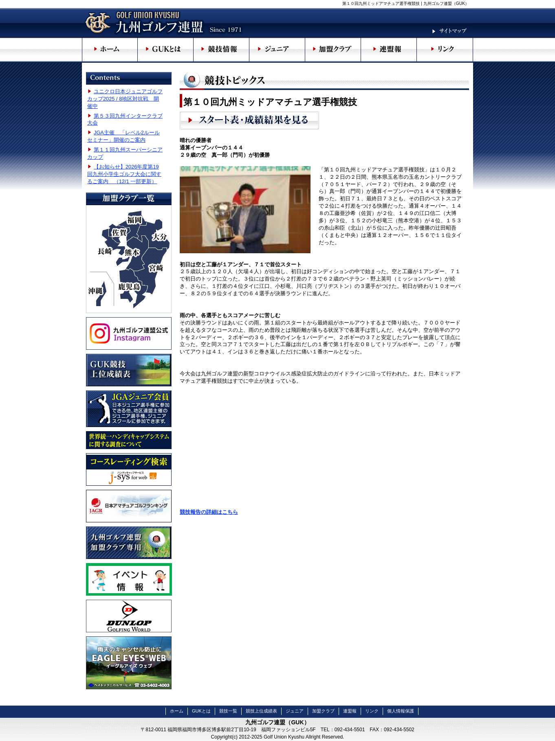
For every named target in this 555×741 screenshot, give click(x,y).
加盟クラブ (323, 710)
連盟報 (350, 710)
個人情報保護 (400, 710)
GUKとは (201, 710)
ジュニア (295, 710)
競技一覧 (228, 710)
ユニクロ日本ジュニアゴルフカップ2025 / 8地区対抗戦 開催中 (125, 98)
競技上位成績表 (261, 710)
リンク (372, 710)
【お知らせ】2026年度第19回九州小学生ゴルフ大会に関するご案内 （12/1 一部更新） (124, 174)
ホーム (176, 710)
